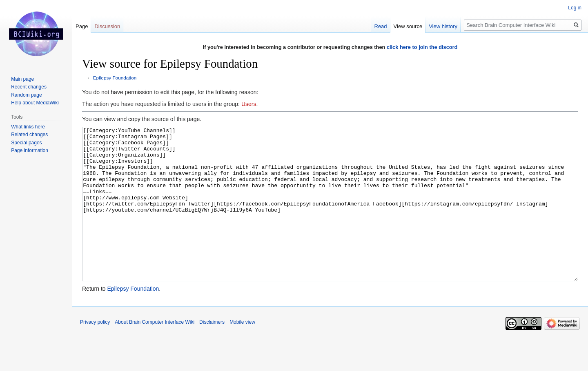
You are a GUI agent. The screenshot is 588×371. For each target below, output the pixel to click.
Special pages (26, 143)
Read (380, 26)
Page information (29, 150)
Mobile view (242, 353)
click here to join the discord (422, 47)
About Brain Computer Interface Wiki (154, 353)
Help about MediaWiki (35, 103)
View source (408, 26)
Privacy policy (95, 353)
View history (443, 26)
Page (82, 26)
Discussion (107, 26)
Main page (22, 79)
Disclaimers (212, 353)
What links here (28, 127)
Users (248, 104)
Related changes (29, 134)
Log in (574, 8)
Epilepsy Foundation (114, 77)
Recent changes (29, 87)
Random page (26, 95)
